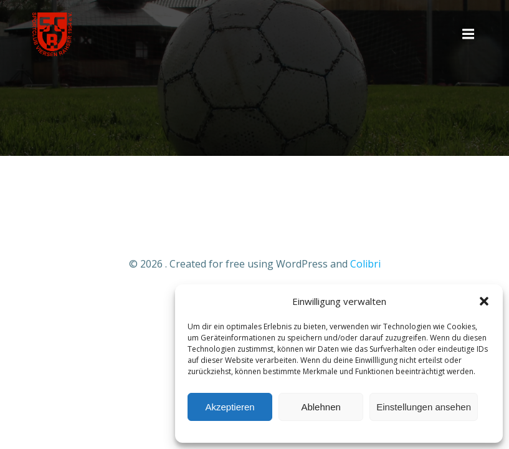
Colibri (365, 264)
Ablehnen (320, 407)
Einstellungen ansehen (423, 407)
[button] (484, 301)
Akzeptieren (229, 407)
